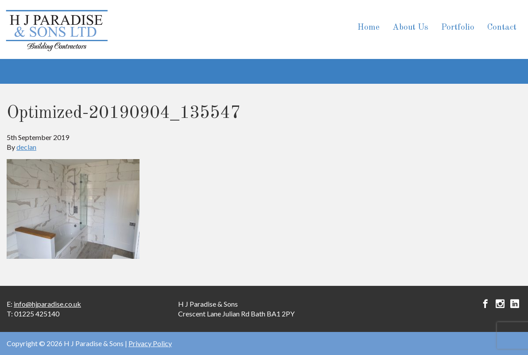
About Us (410, 27)
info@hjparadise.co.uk (47, 304)
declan (26, 147)
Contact (501, 27)
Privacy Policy (150, 343)
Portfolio (457, 27)
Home (368, 27)
